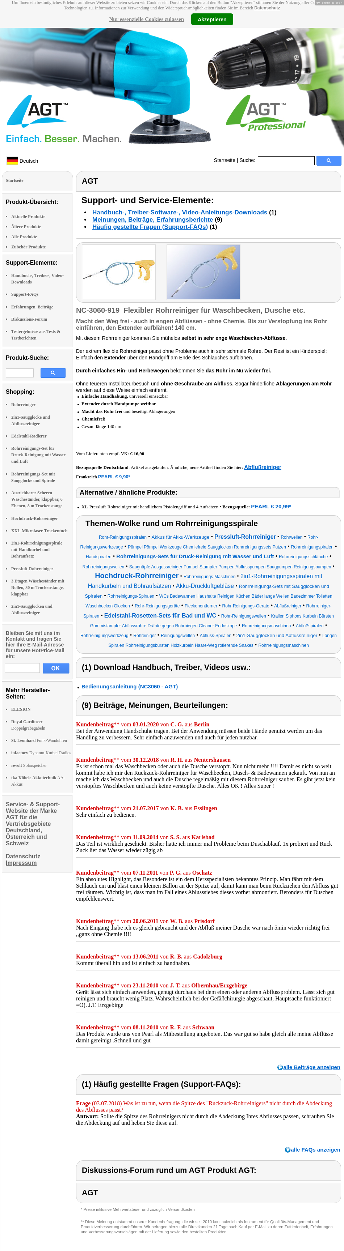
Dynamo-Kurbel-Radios (41, 752)
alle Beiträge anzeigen (311, 1067)
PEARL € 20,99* (271, 506)
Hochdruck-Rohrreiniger (34, 518)
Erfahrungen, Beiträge (32, 306)
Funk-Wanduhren (39, 740)
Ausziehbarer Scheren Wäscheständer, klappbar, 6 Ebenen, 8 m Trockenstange (37, 499)
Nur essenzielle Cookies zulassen (146, 19)
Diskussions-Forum (29, 319)
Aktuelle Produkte (28, 216)
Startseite (224, 160)
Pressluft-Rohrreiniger (32, 568)
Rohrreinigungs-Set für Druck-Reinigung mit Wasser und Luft (38, 455)
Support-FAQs (24, 294)
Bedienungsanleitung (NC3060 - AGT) (129, 686)
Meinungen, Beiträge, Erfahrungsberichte (152, 219)
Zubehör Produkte (28, 246)
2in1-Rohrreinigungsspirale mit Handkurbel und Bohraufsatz (36, 550)
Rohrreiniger (23, 404)
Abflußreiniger (262, 467)
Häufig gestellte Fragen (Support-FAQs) (150, 226)
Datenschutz (267, 7)
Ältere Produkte (26, 226)
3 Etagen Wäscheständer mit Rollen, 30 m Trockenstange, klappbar (37, 587)
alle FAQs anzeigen (315, 1150)
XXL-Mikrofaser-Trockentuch (39, 530)
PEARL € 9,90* (114, 476)
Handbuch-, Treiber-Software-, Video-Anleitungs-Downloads (179, 212)
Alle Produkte (24, 236)
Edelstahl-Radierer (29, 436)
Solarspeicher (29, 765)
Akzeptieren (212, 19)
